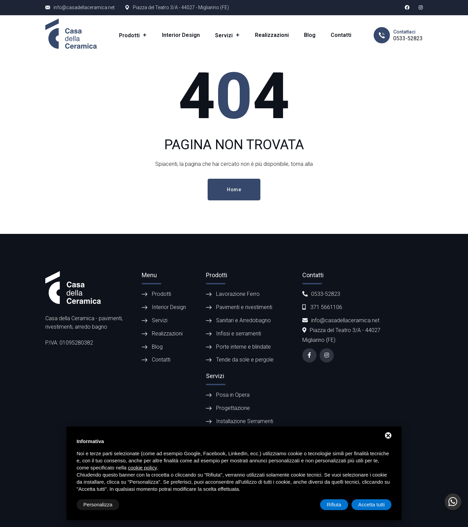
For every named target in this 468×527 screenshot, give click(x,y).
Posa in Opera (233, 395)
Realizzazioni (272, 35)
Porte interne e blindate (243, 347)
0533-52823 (408, 38)
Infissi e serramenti (238, 333)
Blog (309, 35)
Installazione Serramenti (244, 421)
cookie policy (142, 467)
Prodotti (130, 35)
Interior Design (181, 35)
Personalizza (98, 504)
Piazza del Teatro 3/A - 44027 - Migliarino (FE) (181, 7)
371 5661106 (322, 307)
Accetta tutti (371, 504)
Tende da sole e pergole (245, 359)
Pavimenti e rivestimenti (244, 307)
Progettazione (233, 408)
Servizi (224, 35)
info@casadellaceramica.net (84, 7)
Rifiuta (334, 504)
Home (234, 189)
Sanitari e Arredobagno (243, 320)
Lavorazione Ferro (238, 294)
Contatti (341, 35)
